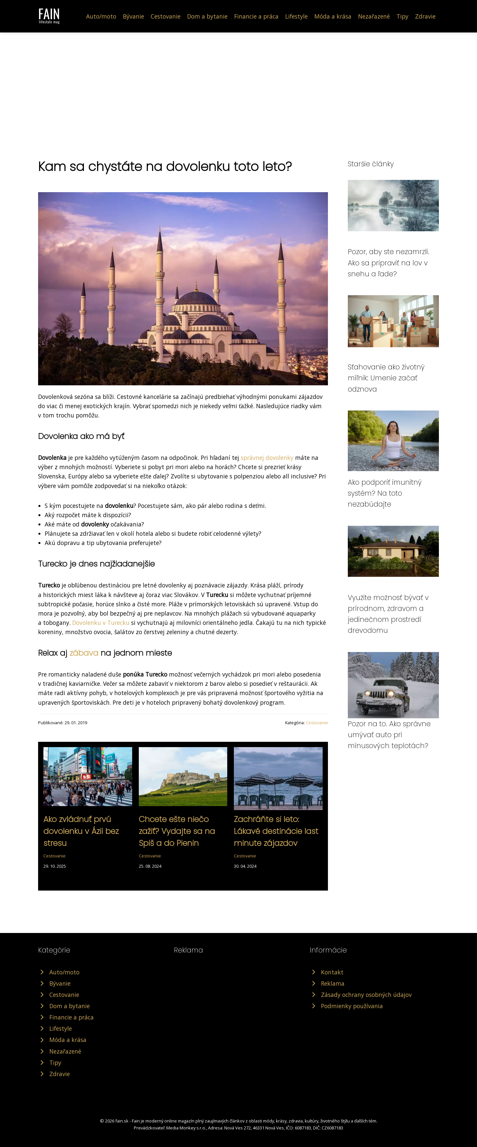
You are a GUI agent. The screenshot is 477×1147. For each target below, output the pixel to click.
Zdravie (425, 16)
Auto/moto (101, 16)
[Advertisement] (238, 82)
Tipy (402, 16)
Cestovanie (166, 16)
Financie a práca (256, 16)
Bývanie (133, 16)
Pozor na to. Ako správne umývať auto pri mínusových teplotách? (389, 735)
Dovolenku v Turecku (101, 623)
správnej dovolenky (267, 458)
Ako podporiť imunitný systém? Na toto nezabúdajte (385, 493)
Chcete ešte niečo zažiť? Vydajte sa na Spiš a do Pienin (177, 831)
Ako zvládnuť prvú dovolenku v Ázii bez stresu (81, 831)
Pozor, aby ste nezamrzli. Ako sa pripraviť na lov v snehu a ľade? (388, 263)
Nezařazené (374, 16)
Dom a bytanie (207, 16)
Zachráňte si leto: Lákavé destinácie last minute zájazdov (276, 831)
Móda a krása (332, 16)
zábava (84, 652)
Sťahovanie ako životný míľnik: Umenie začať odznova (386, 378)
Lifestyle (296, 16)
